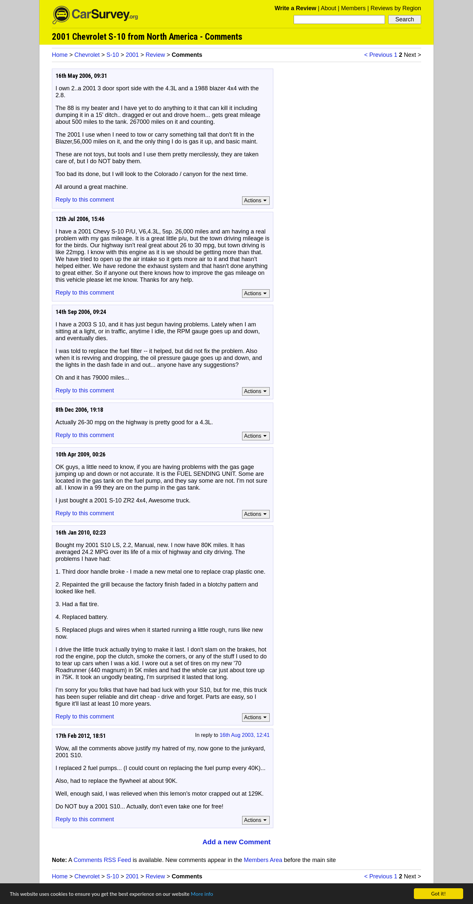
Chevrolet (87, 55)
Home (60, 55)
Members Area (263, 860)
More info (202, 894)
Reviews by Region (396, 8)
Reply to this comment (85, 199)
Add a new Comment (236, 842)
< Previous (378, 55)
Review (155, 55)
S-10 (112, 55)
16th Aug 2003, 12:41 (245, 735)
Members (353, 8)
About (328, 8)
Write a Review (295, 8)
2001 (132, 55)
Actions (256, 200)
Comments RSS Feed (102, 860)
